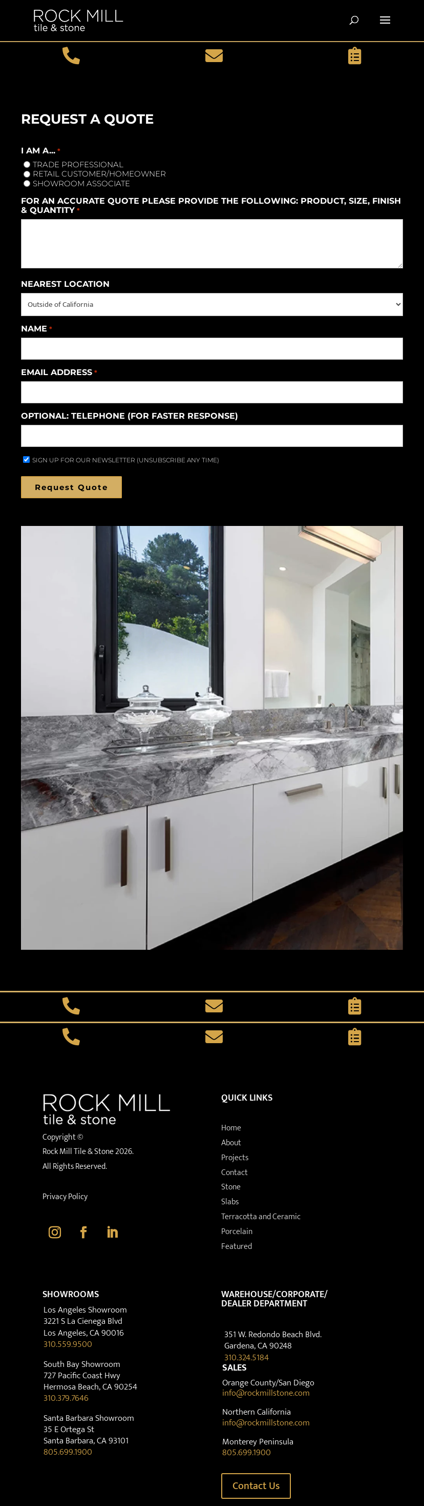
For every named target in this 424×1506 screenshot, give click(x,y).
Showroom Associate (81, 183)
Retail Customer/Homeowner (99, 174)
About (231, 1143)
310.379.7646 (66, 1398)
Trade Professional (78, 164)
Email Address (59, 372)
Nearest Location (65, 284)
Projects (234, 1158)
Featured (236, 1247)
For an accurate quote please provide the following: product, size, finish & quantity (211, 206)
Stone (231, 1187)
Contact (234, 1173)
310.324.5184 (246, 1358)
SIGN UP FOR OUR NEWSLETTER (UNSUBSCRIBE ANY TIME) (125, 460)
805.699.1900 (68, 1452)
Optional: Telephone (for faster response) (129, 416)
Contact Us (256, 1486)
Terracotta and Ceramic (261, 1217)
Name (36, 329)
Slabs (230, 1202)
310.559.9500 (68, 1344)
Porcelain (236, 1232)
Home (231, 1128)
